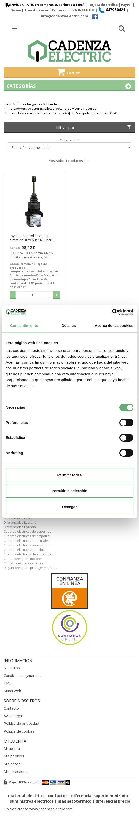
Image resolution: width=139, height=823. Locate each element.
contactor (57, 795)
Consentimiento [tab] (24, 325)
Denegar (69, 507)
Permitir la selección (69, 491)
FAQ (7, 683)
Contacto (11, 708)
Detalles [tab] (69, 325)
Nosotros (12, 667)
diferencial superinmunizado (99, 795)
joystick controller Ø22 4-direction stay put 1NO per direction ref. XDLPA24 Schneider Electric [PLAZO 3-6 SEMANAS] (33, 238)
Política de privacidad (21, 723)
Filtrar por (94, 127)
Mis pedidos (14, 756)
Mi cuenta (12, 748)
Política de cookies (19, 731)
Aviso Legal (13, 715)
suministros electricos (31, 801)
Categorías (69, 86)
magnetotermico (75, 801)
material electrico (26, 795)
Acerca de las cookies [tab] (114, 325)
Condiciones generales (22, 675)
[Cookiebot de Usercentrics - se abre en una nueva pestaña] (112, 312)
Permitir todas (69, 475)
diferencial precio (113, 801)
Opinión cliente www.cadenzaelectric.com (38, 808)
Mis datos (12, 763)
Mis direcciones (17, 771)
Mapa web (12, 690)
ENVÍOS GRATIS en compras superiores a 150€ (44, 4)
